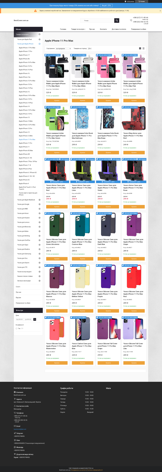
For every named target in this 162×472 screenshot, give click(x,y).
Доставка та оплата (119, 29)
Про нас (92, 29)
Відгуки (18, 297)
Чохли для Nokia (22, 231)
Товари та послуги (77, 29)
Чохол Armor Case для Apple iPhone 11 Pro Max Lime (81, 187)
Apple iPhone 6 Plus (25, 169)
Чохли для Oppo (22, 245)
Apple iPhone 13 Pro (25, 114)
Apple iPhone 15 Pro (25, 84)
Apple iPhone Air (24, 59)
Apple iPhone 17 (24, 55)
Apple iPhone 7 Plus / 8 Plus (28, 161)
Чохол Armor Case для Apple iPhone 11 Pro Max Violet (107, 187)
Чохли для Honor (23, 213)
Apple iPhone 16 (24, 73)
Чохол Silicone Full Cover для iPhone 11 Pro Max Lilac (133, 346)
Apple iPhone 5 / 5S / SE (27, 176)
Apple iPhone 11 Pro (25, 143)
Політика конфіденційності (95, 470)
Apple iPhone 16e (24, 77)
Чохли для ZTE (22, 267)
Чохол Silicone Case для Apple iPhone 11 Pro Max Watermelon (56, 346)
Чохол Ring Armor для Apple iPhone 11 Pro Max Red (133, 135)
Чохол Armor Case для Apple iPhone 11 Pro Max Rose (133, 187)
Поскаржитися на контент (78, 470)
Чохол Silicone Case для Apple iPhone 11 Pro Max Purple (107, 293)
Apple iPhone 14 (24, 106)
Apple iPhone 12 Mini (26, 136)
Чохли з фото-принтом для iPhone (28, 194)
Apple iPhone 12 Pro (25, 128)
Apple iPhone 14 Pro (25, 99)
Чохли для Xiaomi (23, 263)
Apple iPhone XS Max (26, 150)
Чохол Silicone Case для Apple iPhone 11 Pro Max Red (133, 293)
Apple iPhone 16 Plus (26, 70)
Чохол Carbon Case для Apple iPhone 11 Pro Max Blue (81, 346)
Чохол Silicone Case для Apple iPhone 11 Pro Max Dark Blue (107, 241)
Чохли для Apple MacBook (26, 200)
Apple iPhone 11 (24, 147)
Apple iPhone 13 (24, 117)
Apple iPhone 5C (24, 180)
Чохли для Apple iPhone (25, 44)
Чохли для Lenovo (23, 222)
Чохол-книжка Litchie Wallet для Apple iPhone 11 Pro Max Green (55, 135)
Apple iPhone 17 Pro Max (27, 48)
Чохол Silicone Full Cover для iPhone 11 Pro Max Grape (107, 346)
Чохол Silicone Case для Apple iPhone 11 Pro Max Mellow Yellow (82, 293)
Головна (63, 29)
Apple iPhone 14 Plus (26, 103)
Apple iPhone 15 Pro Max (27, 81)
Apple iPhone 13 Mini (26, 121)
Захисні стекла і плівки (25, 276)
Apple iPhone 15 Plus (26, 88)
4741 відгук (130, 1)
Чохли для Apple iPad (24, 39)
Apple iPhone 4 (24, 183)
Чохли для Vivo (22, 258)
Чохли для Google (23, 204)
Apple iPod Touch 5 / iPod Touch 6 (27, 188)
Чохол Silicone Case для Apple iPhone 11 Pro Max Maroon (56, 293)
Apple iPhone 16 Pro (25, 66)
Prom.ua (91, 468)
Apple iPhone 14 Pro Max (27, 95)
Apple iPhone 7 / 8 (25, 165)
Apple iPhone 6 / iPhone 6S (28, 172)
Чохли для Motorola (24, 227)
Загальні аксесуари (24, 281)
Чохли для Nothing (23, 236)
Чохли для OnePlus (23, 240)
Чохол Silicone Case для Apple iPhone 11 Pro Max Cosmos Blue (82, 241)
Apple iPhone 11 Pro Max (27, 139)
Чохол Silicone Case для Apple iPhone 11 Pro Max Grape (133, 241)
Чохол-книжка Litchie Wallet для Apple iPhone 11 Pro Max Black (55, 83)
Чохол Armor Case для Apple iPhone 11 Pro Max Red (56, 187)
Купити (56, 100)
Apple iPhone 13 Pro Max (27, 110)
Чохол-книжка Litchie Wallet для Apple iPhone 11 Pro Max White (81, 83)
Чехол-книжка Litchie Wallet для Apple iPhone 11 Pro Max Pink (133, 83)
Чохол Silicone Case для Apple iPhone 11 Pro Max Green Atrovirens (56, 241)
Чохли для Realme (23, 249)
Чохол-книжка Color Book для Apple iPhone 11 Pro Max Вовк (108, 135)
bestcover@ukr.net (20, 429)
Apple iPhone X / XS (25, 158)
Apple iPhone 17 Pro (25, 51)
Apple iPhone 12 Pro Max (27, 125)
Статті (18, 287)
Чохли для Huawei (23, 218)
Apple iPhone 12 (24, 132)
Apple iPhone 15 (24, 92)
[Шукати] (116, 20)
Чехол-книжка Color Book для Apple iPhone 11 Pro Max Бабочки (82, 135)
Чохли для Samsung (24, 254)
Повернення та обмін (138, 29)
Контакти (103, 29)
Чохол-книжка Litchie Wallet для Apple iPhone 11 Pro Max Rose (107, 83)
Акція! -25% (106, 5)
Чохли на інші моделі (24, 271)
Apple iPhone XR (24, 154)
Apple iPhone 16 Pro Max (27, 62)
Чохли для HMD (22, 209)
